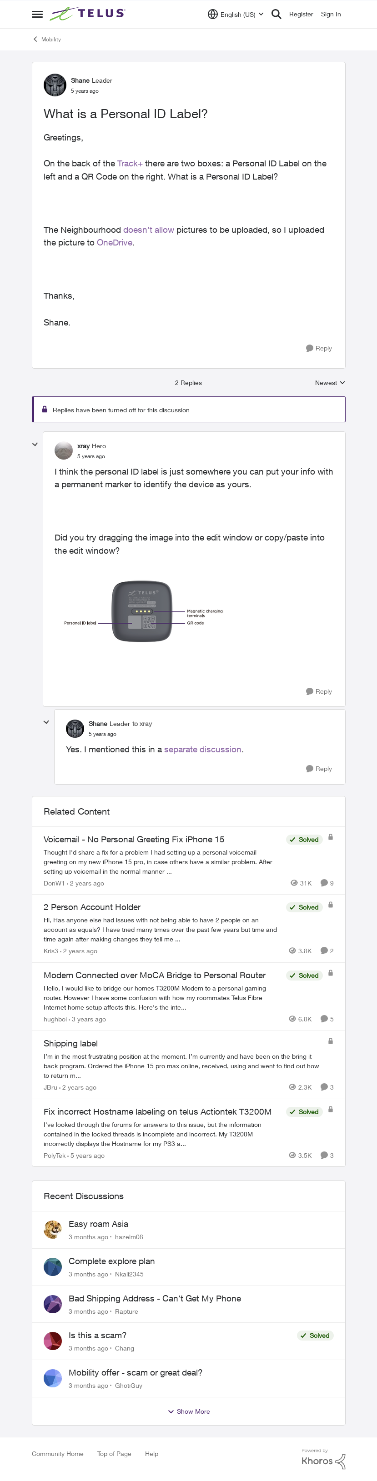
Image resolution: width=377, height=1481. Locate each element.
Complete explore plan (112, 1261)
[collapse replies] (35, 444)
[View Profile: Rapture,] (53, 1304)
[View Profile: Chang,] (53, 1341)
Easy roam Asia (98, 1224)
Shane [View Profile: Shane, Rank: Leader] (80, 80)
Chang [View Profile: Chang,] (124, 1348)
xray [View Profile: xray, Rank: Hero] (83, 446)
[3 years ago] (87, 1019)
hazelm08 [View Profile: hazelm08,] (129, 1237)
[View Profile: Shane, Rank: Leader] (55, 85)
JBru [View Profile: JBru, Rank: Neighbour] (50, 1087)
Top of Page (114, 1453)
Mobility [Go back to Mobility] (46, 39)
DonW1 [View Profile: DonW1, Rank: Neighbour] (54, 882)
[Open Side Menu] (37, 14)
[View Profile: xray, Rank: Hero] (64, 450)
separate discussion (202, 749)
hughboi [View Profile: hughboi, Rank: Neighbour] (55, 1019)
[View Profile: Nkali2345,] (53, 1267)
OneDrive (114, 242)
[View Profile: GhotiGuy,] (53, 1378)
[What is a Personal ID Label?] (91, 456)
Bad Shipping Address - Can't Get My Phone (155, 1298)
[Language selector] (236, 14)
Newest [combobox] (330, 383)
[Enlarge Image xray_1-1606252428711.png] (145, 611)
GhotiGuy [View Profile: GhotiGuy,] (128, 1385)
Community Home (58, 1453)
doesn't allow (148, 230)
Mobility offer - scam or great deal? (136, 1372)
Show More (188, 1411)
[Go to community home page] (89, 14)
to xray (142, 723)
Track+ (130, 163)
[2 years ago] (85, 882)
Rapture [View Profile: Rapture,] (126, 1311)
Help (151, 1453)
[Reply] (319, 348)
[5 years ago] (86, 1155)
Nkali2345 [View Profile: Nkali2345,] (129, 1274)
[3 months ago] (88, 1236)
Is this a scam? (98, 1335)
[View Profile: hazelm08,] (53, 1230)
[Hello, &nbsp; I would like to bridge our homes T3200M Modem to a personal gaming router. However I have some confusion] (162, 997)
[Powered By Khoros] (324, 1459)
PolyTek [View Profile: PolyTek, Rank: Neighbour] (54, 1155)
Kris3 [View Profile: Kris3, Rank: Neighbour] (51, 951)
